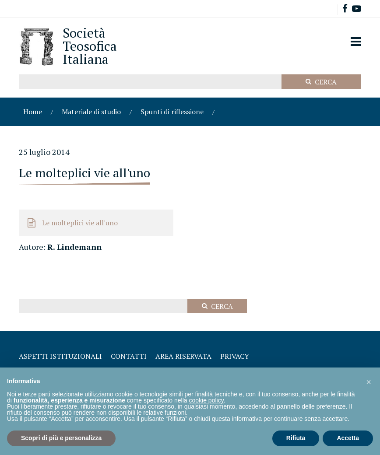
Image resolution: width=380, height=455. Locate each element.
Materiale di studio (91, 111)
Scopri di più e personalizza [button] (61, 437)
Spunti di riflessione (172, 111)
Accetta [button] (348, 437)
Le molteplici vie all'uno (80, 223)
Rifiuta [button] (296, 437)
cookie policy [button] (206, 400)
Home (32, 111)
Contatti (129, 356)
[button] (369, 381)
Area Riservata (183, 356)
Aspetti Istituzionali (60, 356)
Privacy (234, 356)
